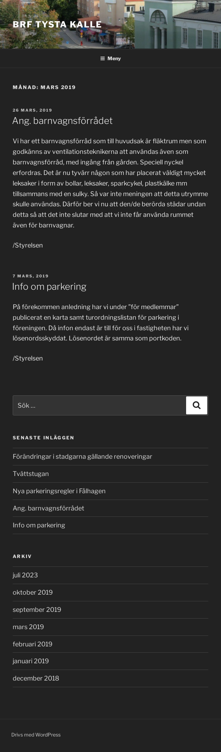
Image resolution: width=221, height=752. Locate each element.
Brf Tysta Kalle (57, 24)
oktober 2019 (33, 592)
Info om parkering (49, 286)
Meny (110, 58)
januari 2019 (31, 661)
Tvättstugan (31, 473)
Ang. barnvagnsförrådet (62, 120)
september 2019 (37, 609)
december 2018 (36, 678)
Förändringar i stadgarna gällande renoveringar (82, 456)
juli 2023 (25, 575)
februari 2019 (33, 644)
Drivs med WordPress (36, 735)
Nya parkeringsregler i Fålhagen (59, 491)
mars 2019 (28, 627)
